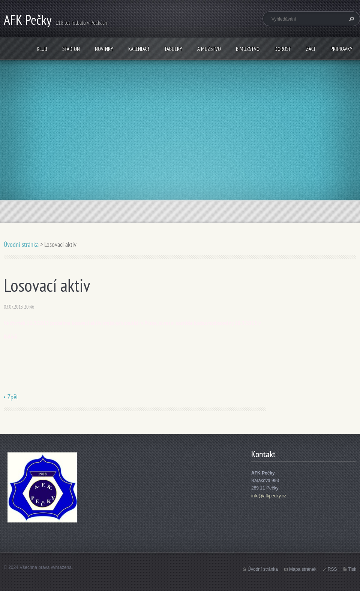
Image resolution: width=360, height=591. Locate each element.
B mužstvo (248, 48)
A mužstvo (209, 48)
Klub (42, 48)
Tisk (352, 569)
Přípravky (341, 48)
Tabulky (173, 48)
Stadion (71, 48)
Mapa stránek (302, 569)
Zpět (13, 397)
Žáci (310, 48)
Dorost (282, 48)
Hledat (350, 18)
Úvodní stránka (21, 244)
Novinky (104, 48)
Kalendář (138, 48)
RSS (332, 569)
